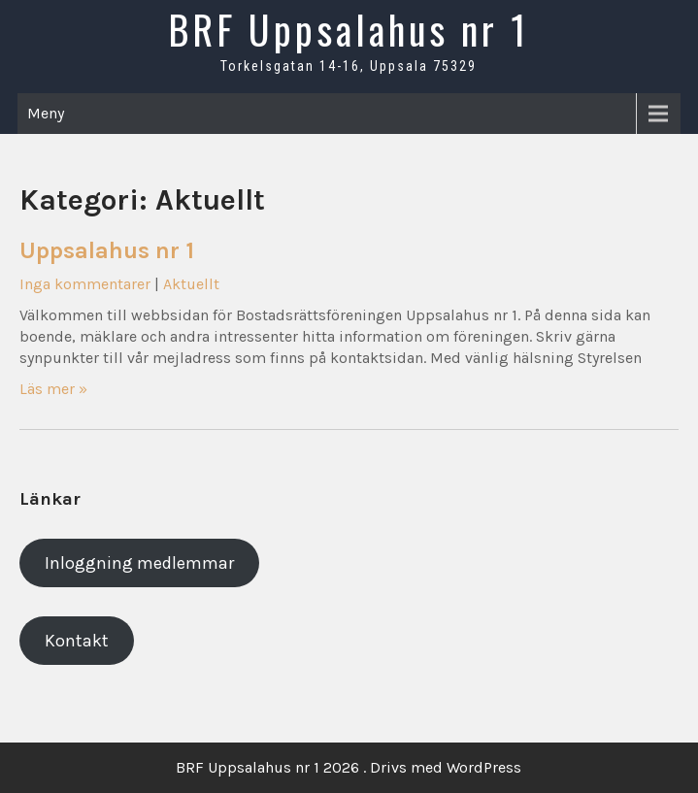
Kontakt (77, 640)
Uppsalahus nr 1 (106, 250)
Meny (45, 113)
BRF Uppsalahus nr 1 (348, 29)
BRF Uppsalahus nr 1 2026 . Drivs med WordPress (348, 767)
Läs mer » (53, 389)
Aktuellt (191, 284)
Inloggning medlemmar (139, 563)
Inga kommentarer (84, 284)
